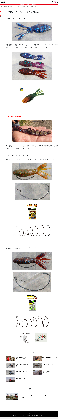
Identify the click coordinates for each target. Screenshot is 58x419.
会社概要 (14, 415)
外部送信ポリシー (28, 415)
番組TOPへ (32, 406)
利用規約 (33, 415)
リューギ (33, 220)
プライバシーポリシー (21, 415)
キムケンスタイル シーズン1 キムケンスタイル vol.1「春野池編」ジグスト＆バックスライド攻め (18, 6)
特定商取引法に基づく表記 (40, 415)
